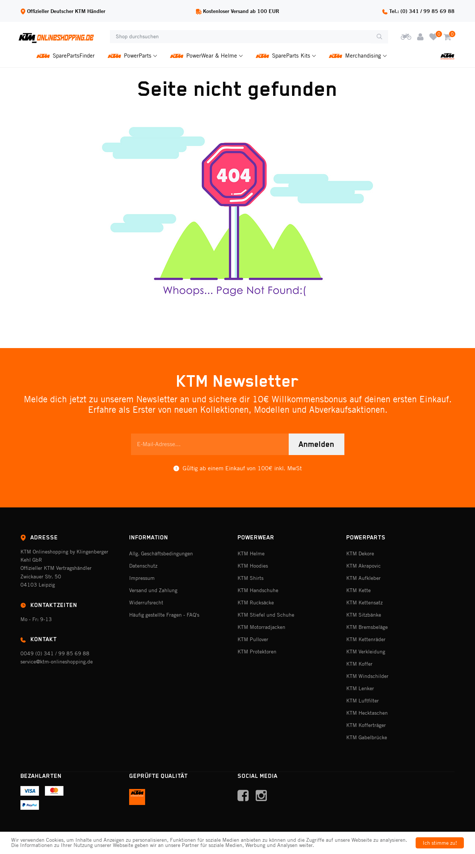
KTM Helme (251, 553)
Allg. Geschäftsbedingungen (161, 553)
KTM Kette (358, 590)
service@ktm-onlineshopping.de (56, 662)
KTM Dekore (360, 553)
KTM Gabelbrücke (366, 737)
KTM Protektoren (257, 652)
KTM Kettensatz (364, 602)
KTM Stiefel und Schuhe (266, 615)
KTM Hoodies (253, 566)
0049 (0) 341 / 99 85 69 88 (54, 653)
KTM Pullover (253, 639)
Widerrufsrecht (146, 602)
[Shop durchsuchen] (240, 36)
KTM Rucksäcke (256, 602)
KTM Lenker (360, 688)
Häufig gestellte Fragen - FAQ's (164, 615)
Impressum (142, 578)
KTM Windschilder (367, 676)
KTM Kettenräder (366, 639)
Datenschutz (143, 566)
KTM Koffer (359, 664)
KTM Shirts (250, 578)
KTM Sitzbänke (363, 615)
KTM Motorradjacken (261, 627)
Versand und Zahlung (153, 590)
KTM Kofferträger (366, 725)
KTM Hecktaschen (367, 713)
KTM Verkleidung (365, 652)
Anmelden (316, 444)
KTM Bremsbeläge (367, 627)
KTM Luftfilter (362, 701)
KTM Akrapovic (363, 566)
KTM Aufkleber (363, 578)
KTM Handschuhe (258, 590)
